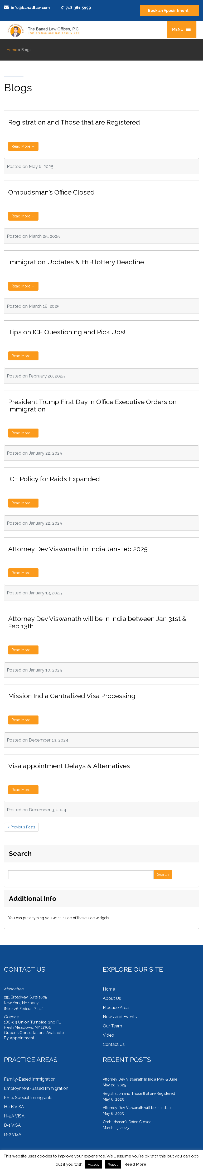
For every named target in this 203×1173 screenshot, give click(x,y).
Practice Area (116, 1007)
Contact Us (114, 1044)
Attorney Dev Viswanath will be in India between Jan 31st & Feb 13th (97, 622)
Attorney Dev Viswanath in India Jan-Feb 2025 (78, 549)
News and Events (120, 1016)
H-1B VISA (14, 1106)
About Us (112, 998)
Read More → (23, 146)
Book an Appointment (168, 10)
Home (12, 50)
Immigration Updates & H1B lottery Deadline (76, 262)
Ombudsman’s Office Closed (51, 192)
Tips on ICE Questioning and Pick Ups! (66, 332)
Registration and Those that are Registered (74, 122)
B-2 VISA (12, 1134)
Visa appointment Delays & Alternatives (69, 766)
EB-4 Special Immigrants (28, 1097)
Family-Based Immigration (30, 1079)
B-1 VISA (12, 1125)
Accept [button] (93, 1164)
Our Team (112, 1025)
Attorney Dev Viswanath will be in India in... (139, 1108)
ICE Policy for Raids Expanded (54, 479)
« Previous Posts (21, 827)
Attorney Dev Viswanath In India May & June (140, 1079)
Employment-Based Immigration (36, 1088)
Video (108, 1035)
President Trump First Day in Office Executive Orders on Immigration (92, 405)
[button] (177, 29)
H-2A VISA (14, 1116)
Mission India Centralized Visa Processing (72, 696)
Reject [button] (113, 1164)
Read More (135, 1164)
